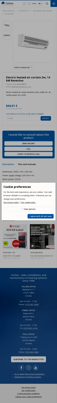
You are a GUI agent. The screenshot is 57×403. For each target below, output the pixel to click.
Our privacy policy (11, 202)
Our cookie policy (28, 202)
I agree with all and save (40, 216)
